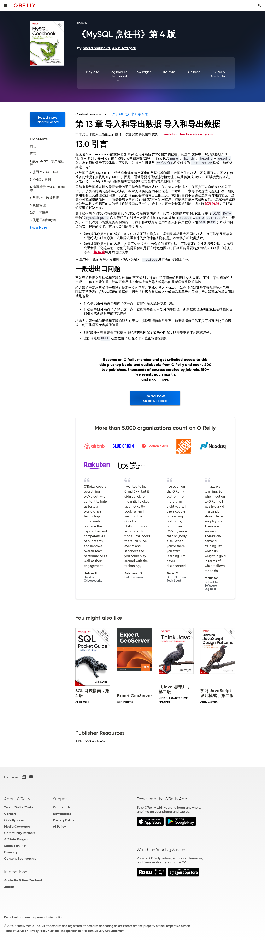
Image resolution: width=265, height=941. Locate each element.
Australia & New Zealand (23, 880)
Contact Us (61, 807)
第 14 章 (99, 252)
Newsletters (62, 813)
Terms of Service (15, 931)
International (16, 871)
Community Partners (19, 833)
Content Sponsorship (20, 858)
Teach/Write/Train (18, 807)
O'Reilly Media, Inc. (219, 74)
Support (60, 798)
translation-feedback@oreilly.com (187, 134)
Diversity (10, 852)
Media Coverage (17, 826)
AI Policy (59, 826)
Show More (38, 227)
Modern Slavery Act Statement (103, 931)
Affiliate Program (17, 839)
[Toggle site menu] (5, 5)
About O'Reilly (17, 798)
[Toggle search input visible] (260, 5)
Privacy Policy (63, 820)
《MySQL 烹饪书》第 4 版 (129, 114)
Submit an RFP (15, 846)
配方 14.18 (212, 203)
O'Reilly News (14, 820)
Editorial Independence (65, 931)
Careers (10, 813)
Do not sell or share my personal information (33, 917)
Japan (9, 887)
